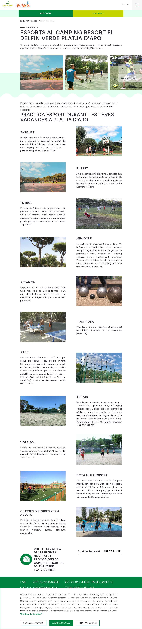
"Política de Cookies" (31, 614)
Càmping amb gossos (45, 582)
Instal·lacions (32, 21)
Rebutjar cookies (88, 623)
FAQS (23, 582)
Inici (22, 21)
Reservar (45, 13)
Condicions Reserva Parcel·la (39, 587)
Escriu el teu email (89, 551)
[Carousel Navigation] (130, 73)
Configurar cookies (33, 623)
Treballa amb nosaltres (79, 587)
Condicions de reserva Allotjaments (88, 582)
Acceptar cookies (61, 623)
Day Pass (98, 13)
